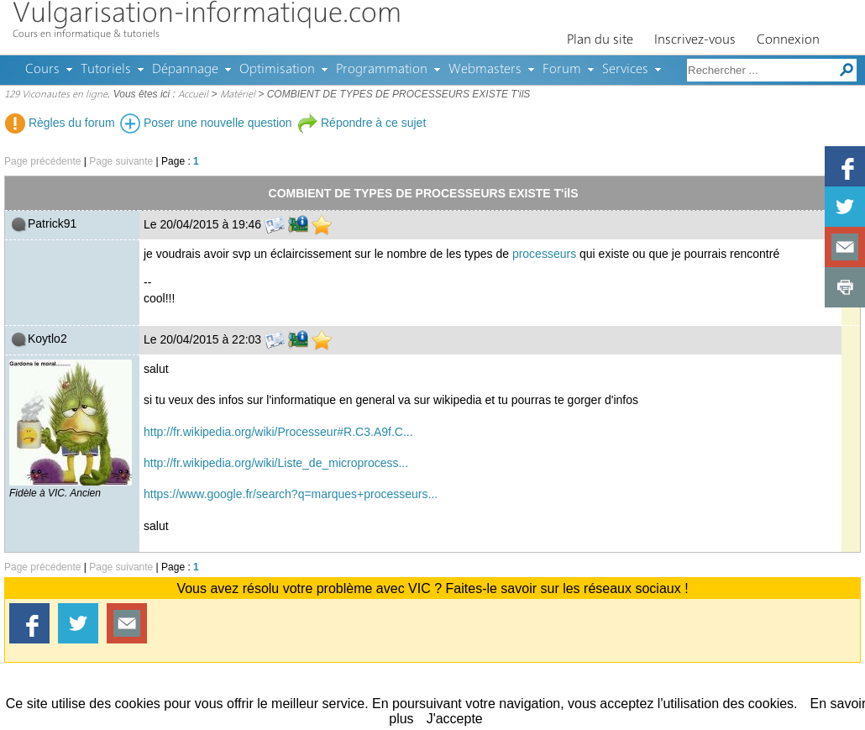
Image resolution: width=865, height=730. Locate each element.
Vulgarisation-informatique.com (207, 14)
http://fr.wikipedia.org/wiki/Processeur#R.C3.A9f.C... (278, 432)
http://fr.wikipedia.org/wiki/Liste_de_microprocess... (276, 463)
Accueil (193, 95)
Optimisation (277, 69)
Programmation (381, 69)
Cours (42, 69)
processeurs (544, 253)
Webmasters (485, 69)
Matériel (237, 95)
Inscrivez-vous (695, 40)
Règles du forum (60, 122)
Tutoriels (106, 69)
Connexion (788, 40)
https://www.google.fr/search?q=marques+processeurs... (291, 494)
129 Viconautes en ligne (55, 95)
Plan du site (600, 40)
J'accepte (455, 719)
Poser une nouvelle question (206, 122)
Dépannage (185, 69)
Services (625, 69)
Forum (562, 69)
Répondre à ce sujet (361, 122)
